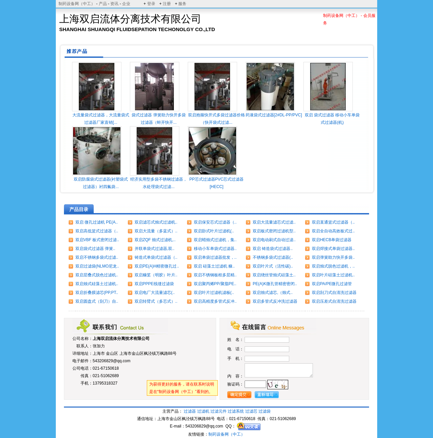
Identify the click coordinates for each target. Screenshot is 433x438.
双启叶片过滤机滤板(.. (214, 292)
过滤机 (203, 411)
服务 (182, 3)
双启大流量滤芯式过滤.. (274, 222)
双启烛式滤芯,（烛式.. (273, 292)
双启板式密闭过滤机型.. (274, 231)
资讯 (114, 3)
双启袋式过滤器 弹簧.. (95, 248)
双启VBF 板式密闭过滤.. (97, 239)
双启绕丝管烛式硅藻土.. (274, 275)
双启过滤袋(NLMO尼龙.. (97, 266)
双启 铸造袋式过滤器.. (273, 248)
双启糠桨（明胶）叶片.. (156, 275)
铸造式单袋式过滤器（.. (156, 257)
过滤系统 (236, 411)
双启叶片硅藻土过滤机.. (333, 275)
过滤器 (190, 411)
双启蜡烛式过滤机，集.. (215, 239)
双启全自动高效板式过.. (333, 231)
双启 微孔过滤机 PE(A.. (96, 222)
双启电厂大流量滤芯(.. (155, 292)
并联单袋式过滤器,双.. (155, 248)
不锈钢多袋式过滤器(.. (273, 257)
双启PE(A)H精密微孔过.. (157, 266)
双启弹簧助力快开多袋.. (333, 257)
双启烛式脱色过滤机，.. (333, 266)
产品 (103, 3)
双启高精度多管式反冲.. (215, 301)
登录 (151, 3)
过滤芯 (251, 411)
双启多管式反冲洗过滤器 (275, 301)
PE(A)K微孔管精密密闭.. (275, 283)
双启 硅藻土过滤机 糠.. (214, 266)
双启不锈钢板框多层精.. (215, 275)
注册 (167, 3)
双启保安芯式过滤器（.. (215, 222)
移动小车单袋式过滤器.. (215, 248)
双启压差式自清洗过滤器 (334, 301)
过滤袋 (264, 411)
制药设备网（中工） (77, 3)
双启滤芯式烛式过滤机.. (156, 222)
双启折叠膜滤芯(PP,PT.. (96, 292)
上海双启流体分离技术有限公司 (121, 338)
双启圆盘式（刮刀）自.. (96, 301)
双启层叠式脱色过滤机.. (96, 275)
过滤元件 (218, 411)
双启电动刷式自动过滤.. (274, 239)
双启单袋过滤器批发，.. (215, 257)
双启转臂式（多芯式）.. (156, 301)
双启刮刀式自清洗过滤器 (334, 292)
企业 (126, 3)
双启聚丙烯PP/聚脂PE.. (215, 283)
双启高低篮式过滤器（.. (96, 231)
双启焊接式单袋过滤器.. (333, 248)
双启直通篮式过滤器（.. (333, 222)
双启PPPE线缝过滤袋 (154, 283)
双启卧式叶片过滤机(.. (214, 231)
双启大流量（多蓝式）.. (156, 231)
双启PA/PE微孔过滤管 (332, 283)
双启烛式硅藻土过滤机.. (96, 283)
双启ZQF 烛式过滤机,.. (155, 239)
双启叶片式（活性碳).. (273, 266)
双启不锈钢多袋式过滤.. (96, 257)
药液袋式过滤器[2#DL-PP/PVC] (274, 115)
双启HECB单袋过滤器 (331, 239)
